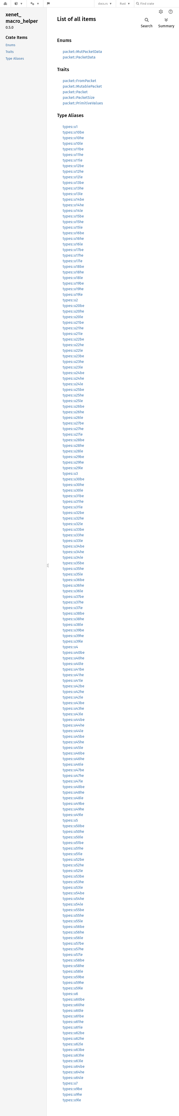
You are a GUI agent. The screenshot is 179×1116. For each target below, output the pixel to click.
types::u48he (73, 792)
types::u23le (73, 367)
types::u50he (73, 831)
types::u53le (73, 887)
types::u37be (73, 596)
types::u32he (73, 518)
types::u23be (73, 356)
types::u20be (73, 305)
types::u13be (73, 182)
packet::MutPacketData (82, 51)
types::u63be (73, 1049)
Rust (123, 3)
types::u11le (73, 160)
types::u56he (73, 932)
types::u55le (73, 921)
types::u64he (73, 1072)
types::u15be (73, 216)
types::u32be (73, 512)
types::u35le (73, 574)
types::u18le (73, 278)
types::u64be (74, 1066)
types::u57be (73, 943)
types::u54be (73, 893)
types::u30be (73, 479)
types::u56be (73, 926)
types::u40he (73, 658)
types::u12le (73, 177)
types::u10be (73, 132)
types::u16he (73, 238)
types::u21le (73, 333)
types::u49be (73, 803)
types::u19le (73, 294)
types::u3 (70, 473)
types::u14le (73, 210)
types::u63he (73, 1055)
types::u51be (73, 842)
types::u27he (73, 429)
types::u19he (73, 289)
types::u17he (73, 255)
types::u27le (73, 434)
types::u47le (73, 781)
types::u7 (70, 1083)
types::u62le (73, 1044)
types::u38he (73, 619)
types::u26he (73, 412)
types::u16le (73, 244)
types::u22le (73, 350)
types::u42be (73, 686)
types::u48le (73, 798)
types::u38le (73, 624)
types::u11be (73, 149)
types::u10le (73, 143)
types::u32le (73, 524)
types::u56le (73, 938)
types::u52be (73, 859)
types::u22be (73, 339)
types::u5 (70, 820)
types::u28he (73, 445)
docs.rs (103, 3)
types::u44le (73, 731)
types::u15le (73, 227)
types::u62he (73, 1038)
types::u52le (73, 870)
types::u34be (73, 546)
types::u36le (73, 591)
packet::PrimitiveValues (83, 103)
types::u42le (73, 697)
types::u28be (73, 440)
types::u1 (70, 126)
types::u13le (73, 194)
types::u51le (73, 854)
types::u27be (73, 423)
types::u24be (73, 373)
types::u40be (74, 652)
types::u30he (73, 484)
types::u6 (70, 994)
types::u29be (73, 457)
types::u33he (73, 535)
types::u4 (70, 647)
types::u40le (73, 663)
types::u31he (73, 501)
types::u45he (73, 742)
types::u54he (73, 898)
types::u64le (73, 1077)
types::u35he (73, 568)
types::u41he (73, 675)
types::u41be (73, 669)
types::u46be (74, 753)
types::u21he (73, 328)
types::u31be (73, 496)
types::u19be (73, 283)
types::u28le (73, 451)
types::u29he (73, 462)
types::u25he (73, 395)
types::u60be (74, 999)
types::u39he (73, 636)
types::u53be (73, 876)
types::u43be (73, 703)
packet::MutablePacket (82, 86)
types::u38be (73, 613)
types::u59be (73, 977)
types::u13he (73, 188)
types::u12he (73, 171)
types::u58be (73, 960)
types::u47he (73, 775)
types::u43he (73, 708)
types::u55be (73, 910)
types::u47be (73, 770)
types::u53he (73, 882)
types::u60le (73, 1010)
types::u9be (72, 1089)
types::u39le (73, 641)
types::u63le (73, 1061)
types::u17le (73, 261)
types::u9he (72, 1094)
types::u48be (74, 787)
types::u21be (73, 322)
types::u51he (73, 848)
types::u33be (73, 529)
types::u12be (73, 166)
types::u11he (73, 154)
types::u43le (73, 714)
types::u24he (73, 378)
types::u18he (73, 272)
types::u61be (73, 1016)
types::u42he (73, 691)
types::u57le (73, 954)
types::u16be (73, 233)
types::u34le (73, 557)
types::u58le (73, 971)
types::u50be (73, 826)
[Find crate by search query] (159, 3)
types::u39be (73, 630)
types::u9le (72, 1100)
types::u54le (73, 904)
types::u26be (73, 406)
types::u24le (73, 384)
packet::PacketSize (79, 97)
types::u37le (73, 608)
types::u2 (70, 300)
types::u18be (73, 266)
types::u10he (73, 138)
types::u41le (73, 680)
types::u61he (73, 1022)
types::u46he (73, 759)
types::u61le (73, 1027)
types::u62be (73, 1033)
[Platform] (35, 3)
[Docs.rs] (5, 3)
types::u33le (73, 540)
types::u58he (73, 966)
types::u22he (73, 345)
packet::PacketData (79, 57)
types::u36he (73, 585)
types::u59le (73, 988)
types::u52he (73, 865)
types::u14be (73, 199)
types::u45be (73, 736)
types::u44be (74, 719)
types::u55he (73, 915)
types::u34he (73, 552)
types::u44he (73, 725)
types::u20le (73, 317)
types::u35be (73, 563)
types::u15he (73, 222)
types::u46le (73, 764)
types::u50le (73, 837)
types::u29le (73, 468)
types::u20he (73, 311)
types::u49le (73, 815)
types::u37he (73, 602)
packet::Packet (75, 92)
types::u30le (73, 490)
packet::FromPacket (79, 81)
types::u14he (73, 205)
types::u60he (73, 1005)
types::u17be (73, 250)
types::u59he (73, 982)
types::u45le (73, 747)
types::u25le (73, 401)
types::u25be (73, 389)
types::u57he (73, 949)
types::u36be (73, 580)
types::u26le (73, 417)
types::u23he (73, 361)
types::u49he (73, 809)
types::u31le (73, 507)
